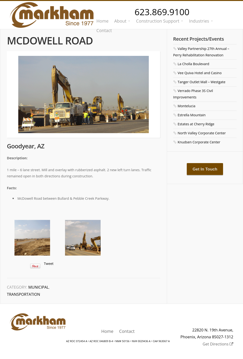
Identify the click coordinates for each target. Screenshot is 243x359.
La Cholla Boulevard (193, 64)
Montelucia (187, 106)
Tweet (48, 263)
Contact (127, 331)
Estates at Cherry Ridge (196, 124)
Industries (199, 21)
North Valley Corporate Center (202, 133)
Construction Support (157, 21)
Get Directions (218, 344)
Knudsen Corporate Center (199, 142)
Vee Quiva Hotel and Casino (200, 73)
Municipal (38, 287)
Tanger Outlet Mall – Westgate (201, 82)
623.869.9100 (162, 12)
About (120, 21)
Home (102, 21)
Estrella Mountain (192, 115)
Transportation (23, 294)
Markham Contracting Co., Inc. (51, 15)
